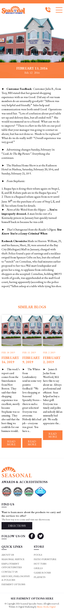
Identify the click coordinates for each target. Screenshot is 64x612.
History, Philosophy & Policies (16, 578)
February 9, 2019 (31, 360)
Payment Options (13, 584)
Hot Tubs (40, 563)
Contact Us (10, 571)
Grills (38, 568)
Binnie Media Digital (46, 606)
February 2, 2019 (52, 360)
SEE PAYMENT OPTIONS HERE (32, 598)
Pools (38, 554)
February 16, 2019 (10, 360)
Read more (11, 442)
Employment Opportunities (12, 565)
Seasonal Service (13, 559)
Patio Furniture (45, 559)
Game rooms (42, 572)
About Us (8, 554)
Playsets (39, 577)
